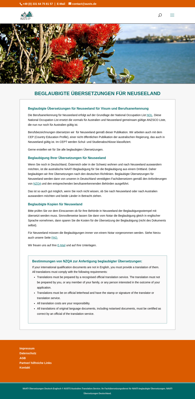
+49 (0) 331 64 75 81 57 (38, 3)
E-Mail (61, 3)
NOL (149, 115)
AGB (23, 358)
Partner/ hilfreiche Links (36, 363)
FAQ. (55, 237)
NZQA (37, 183)
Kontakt (25, 367)
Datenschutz (28, 353)
